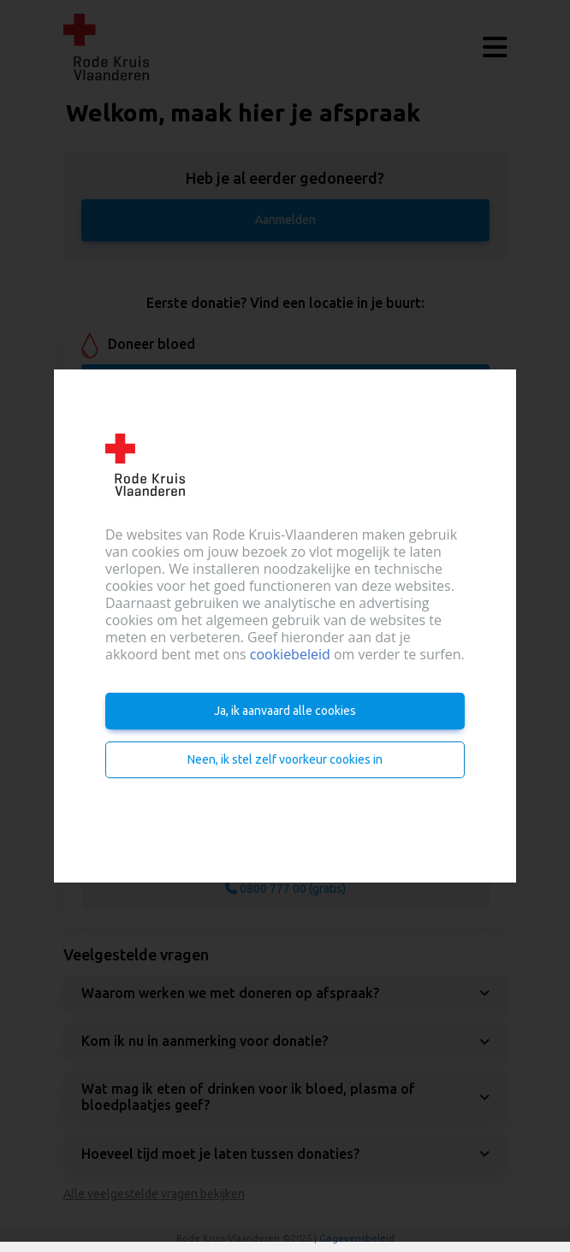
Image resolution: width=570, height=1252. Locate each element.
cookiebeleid (290, 654)
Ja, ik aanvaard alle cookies (285, 711)
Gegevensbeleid (357, 1238)
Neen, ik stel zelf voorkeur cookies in (285, 759)
